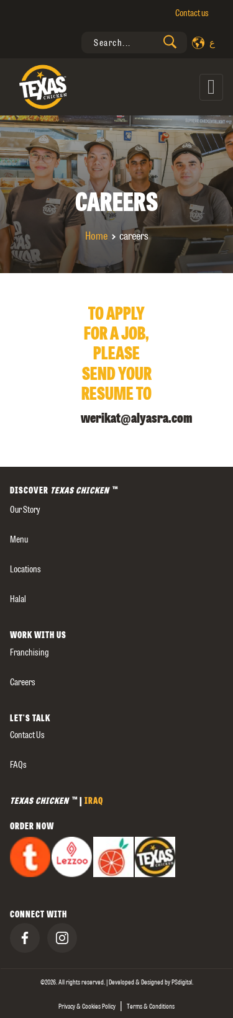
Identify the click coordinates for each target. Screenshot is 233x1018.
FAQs (18, 764)
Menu (19, 539)
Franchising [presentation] (29, 652)
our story (25, 509)
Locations (25, 569)
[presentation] (134, 42)
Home (96, 236)
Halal (18, 599)
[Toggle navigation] (211, 87)
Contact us (192, 13)
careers (22, 682)
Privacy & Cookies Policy (87, 1006)
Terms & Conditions (151, 1006)
